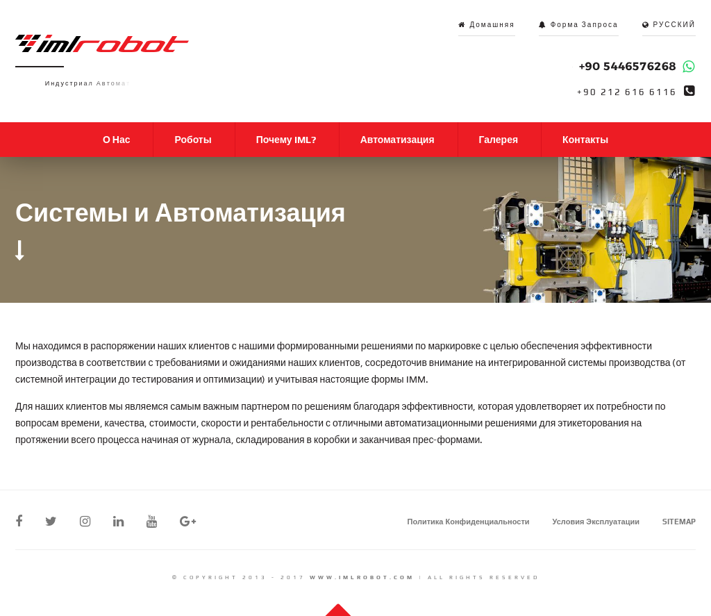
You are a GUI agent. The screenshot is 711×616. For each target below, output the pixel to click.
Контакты (585, 139)
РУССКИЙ (674, 24)
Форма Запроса (585, 24)
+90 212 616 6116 (627, 92)
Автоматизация (397, 139)
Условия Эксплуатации (596, 521)
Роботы (192, 139)
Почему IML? (286, 139)
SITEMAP (679, 521)
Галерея (499, 139)
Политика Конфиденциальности (469, 521)
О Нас (117, 139)
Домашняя (492, 24)
